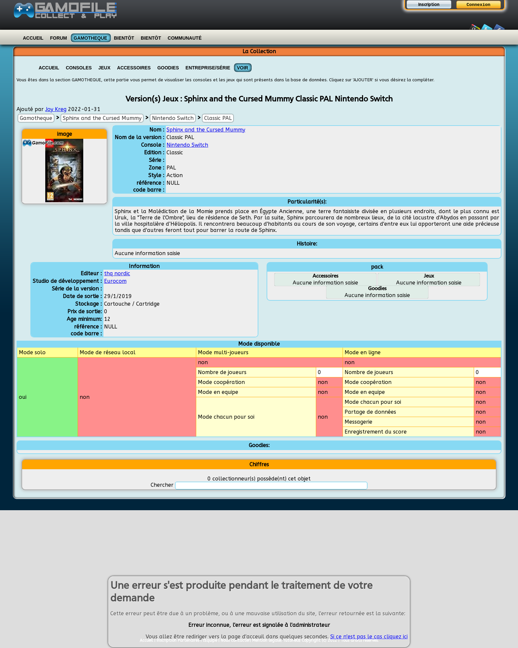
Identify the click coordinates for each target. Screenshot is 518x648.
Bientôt (124, 38)
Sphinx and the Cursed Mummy (102, 118)
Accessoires (134, 67)
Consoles (79, 67)
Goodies (168, 67)
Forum (58, 38)
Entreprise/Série (208, 67)
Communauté (185, 38)
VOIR (242, 67)
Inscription (428, 4)
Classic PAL (218, 118)
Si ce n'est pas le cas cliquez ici (369, 637)
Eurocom (115, 281)
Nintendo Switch (173, 118)
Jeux (104, 67)
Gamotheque (90, 38)
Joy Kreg (55, 109)
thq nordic (117, 273)
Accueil (33, 38)
